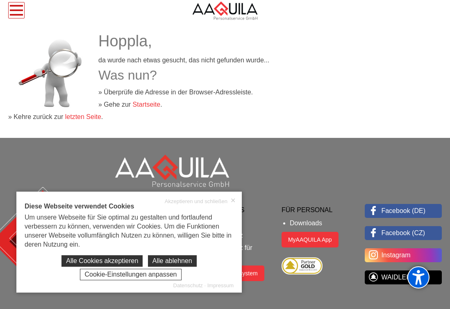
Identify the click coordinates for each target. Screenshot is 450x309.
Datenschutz (188, 285)
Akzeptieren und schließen (200, 201)
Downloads (306, 223)
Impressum (220, 285)
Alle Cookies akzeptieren (102, 260)
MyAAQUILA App (310, 239)
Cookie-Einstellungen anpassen (130, 274)
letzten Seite (83, 116)
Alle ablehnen (172, 260)
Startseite (147, 104)
